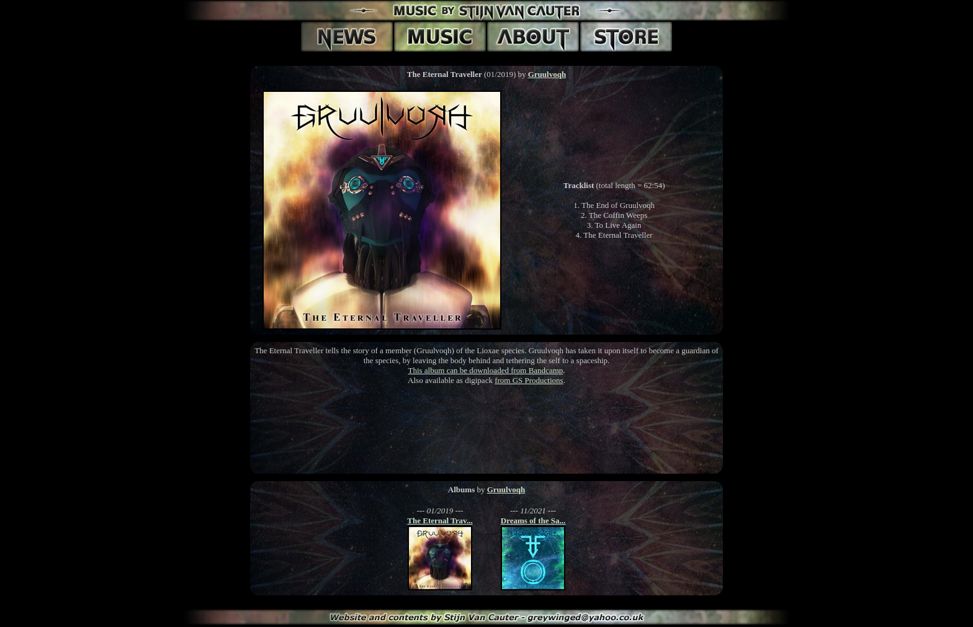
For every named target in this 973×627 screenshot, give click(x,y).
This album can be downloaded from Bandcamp (485, 370)
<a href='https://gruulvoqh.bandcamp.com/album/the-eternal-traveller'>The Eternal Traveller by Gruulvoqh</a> (486, 432)
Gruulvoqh (547, 74)
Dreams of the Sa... (533, 520)
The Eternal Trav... (439, 520)
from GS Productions (529, 380)
